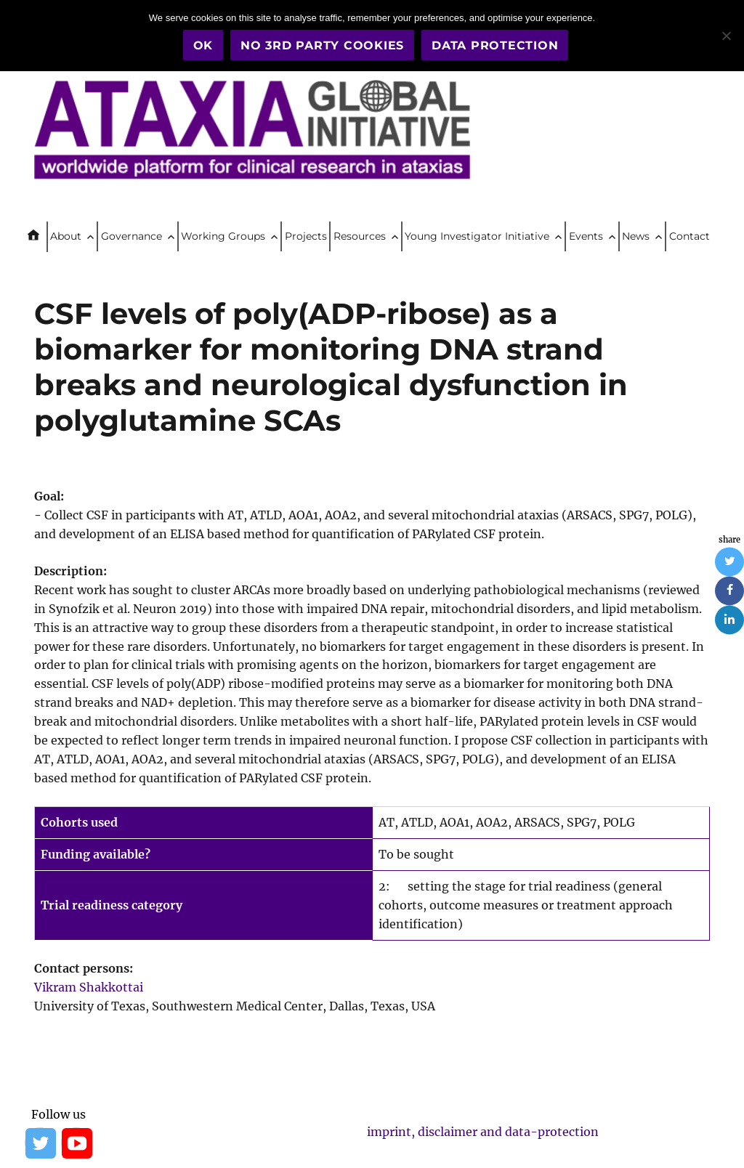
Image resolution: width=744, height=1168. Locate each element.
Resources (359, 236)
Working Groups (223, 236)
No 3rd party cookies (322, 45)
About (65, 236)
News (636, 236)
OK (203, 45)
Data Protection (495, 45)
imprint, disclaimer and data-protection (483, 1131)
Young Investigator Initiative (477, 236)
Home (39, 237)
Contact (689, 236)
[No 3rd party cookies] (726, 35)
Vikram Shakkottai (88, 987)
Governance (131, 236)
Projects (306, 236)
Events (586, 236)
